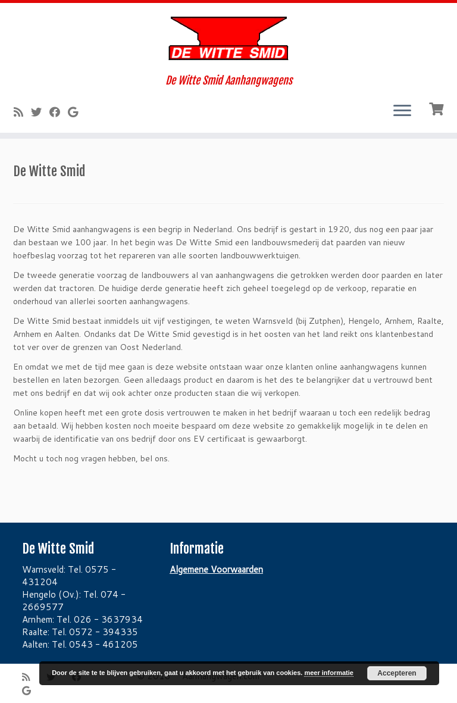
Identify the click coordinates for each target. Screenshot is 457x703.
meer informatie (328, 672)
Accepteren (396, 673)
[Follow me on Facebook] (58, 112)
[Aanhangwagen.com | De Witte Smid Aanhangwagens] (228, 38)
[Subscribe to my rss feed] (22, 112)
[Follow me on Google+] (77, 112)
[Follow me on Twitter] (40, 112)
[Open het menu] (402, 111)
